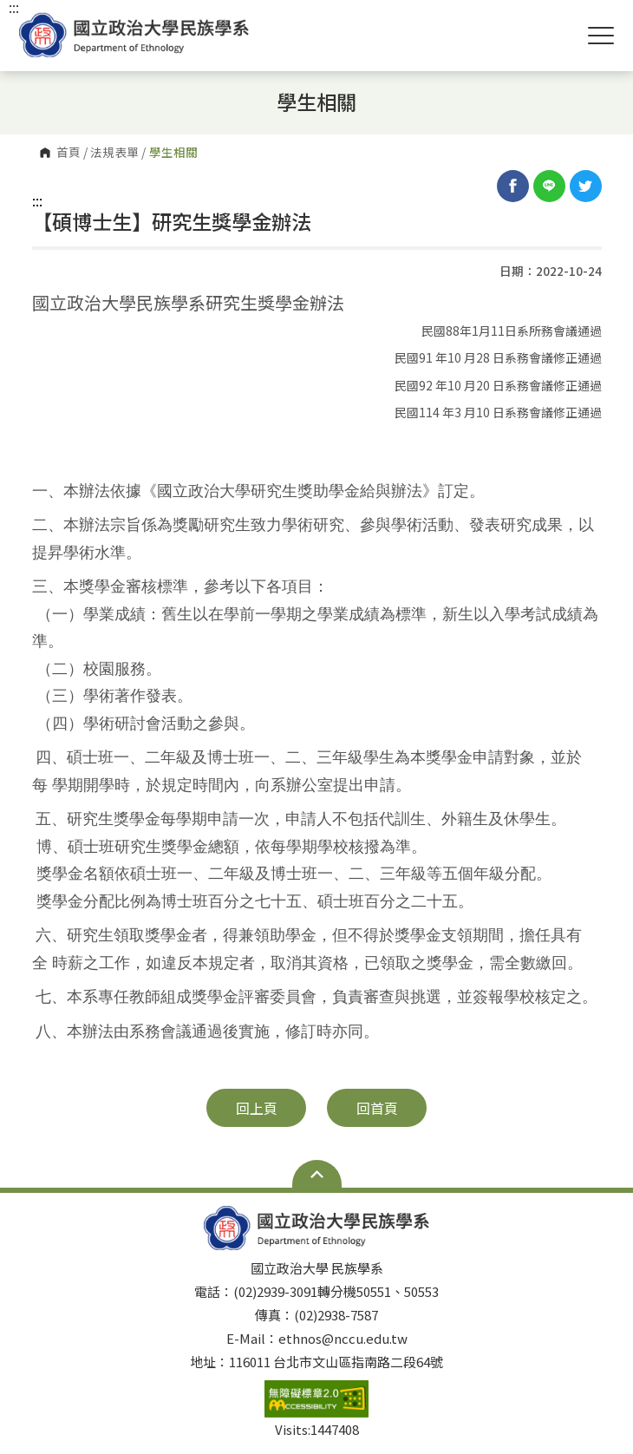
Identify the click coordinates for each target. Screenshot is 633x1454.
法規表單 (114, 153)
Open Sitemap (317, 1174)
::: (37, 200)
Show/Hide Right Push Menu (601, 35)
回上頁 (256, 1107)
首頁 (68, 153)
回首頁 (377, 1107)
